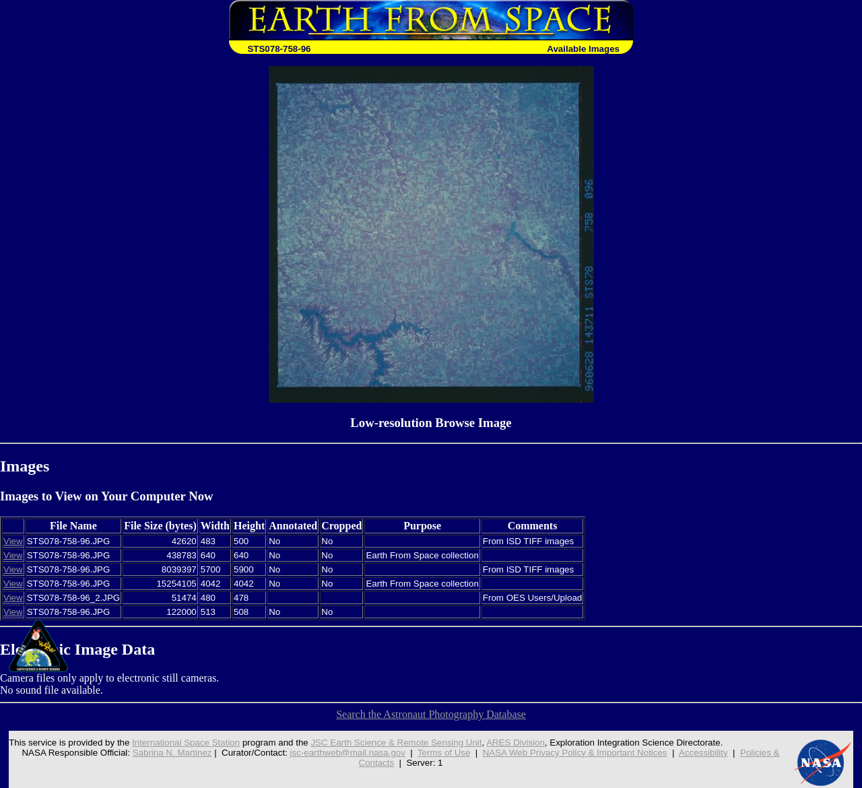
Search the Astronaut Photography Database (431, 714)
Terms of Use (444, 753)
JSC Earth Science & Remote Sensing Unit (396, 742)
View (13, 541)
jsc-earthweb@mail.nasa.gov (347, 753)
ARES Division (515, 742)
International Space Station (186, 742)
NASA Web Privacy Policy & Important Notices (575, 753)
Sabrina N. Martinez (172, 753)
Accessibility (703, 753)
